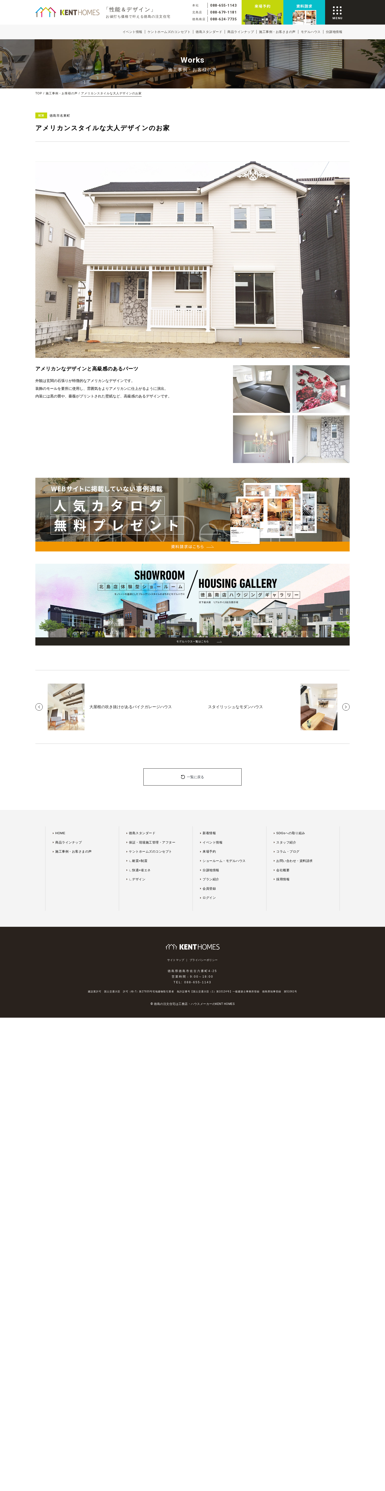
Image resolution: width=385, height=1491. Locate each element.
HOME (60, 833)
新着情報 (209, 833)
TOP (38, 93)
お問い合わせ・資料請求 (294, 861)
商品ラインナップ (240, 32)
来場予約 (209, 851)
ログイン (209, 898)
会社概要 (282, 870)
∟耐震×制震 (138, 861)
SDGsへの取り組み (290, 833)
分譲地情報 (334, 32)
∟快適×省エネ (140, 870)
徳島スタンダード (209, 32)
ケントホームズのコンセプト (169, 32)
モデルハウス (311, 32)
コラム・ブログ (288, 851)
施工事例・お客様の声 (62, 93)
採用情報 (282, 879)
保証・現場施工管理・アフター (152, 842)
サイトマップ (175, 960)
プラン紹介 (211, 879)
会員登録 (209, 888)
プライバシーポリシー (204, 960)
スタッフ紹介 (286, 842)
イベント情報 (132, 32)
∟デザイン (137, 879)
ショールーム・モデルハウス (224, 861)
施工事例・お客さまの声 (277, 32)
